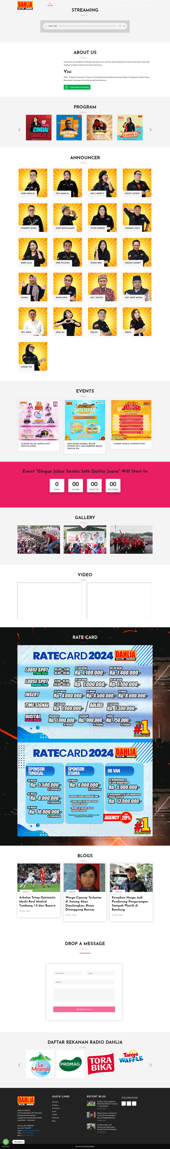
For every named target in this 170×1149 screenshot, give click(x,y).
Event (100, 5)
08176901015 (28, 1133)
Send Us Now (84, 1009)
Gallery (110, 5)
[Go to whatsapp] (6, 1142)
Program (73, 5)
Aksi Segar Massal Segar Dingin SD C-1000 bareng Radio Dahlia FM (84, 446)
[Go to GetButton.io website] (6, 1146)
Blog (134, 5)
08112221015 (28, 1135)
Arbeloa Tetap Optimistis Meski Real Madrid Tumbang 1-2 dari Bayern (37, 901)
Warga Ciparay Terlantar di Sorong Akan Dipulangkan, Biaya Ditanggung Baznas (106, 1115)
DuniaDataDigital (87, 1146)
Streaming (145, 5)
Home (50, 5)
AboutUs (61, 5)
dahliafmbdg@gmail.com (32, 1130)
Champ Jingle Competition (129, 444)
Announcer (87, 5)
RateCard (123, 5)
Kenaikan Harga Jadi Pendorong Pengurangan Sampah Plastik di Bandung (106, 1127)
